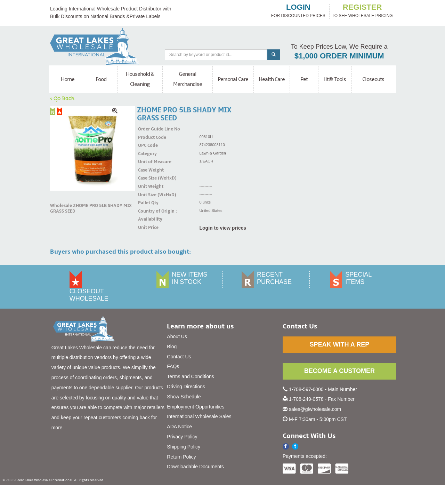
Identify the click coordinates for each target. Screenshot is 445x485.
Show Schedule (184, 396)
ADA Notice (179, 426)
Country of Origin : (146, 211)
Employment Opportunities (195, 407)
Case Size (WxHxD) (146, 178)
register (362, 7)
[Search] (216, 54)
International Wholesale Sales (199, 416)
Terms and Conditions (190, 376)
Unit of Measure (146, 162)
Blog (172, 346)
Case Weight (146, 170)
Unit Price (146, 227)
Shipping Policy (183, 447)
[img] (92, 148)
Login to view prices (223, 228)
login (298, 7)
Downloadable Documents (195, 466)
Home (67, 79)
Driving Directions (186, 386)
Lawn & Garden (213, 153)
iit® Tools (335, 79)
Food (101, 79)
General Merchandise (187, 79)
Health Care (272, 79)
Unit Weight (146, 186)
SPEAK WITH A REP (339, 344)
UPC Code (146, 145)
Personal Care (233, 79)
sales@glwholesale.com (315, 409)
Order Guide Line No (146, 129)
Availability (146, 219)
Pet (304, 79)
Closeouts (373, 79)
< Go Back (62, 98)
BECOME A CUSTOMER (339, 370)
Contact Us (179, 356)
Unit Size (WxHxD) (146, 195)
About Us (177, 336)
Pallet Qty (146, 203)
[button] (295, 446)
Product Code (146, 137)
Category (146, 154)
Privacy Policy (182, 436)
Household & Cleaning (140, 79)
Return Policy (181, 457)
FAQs (173, 366)
